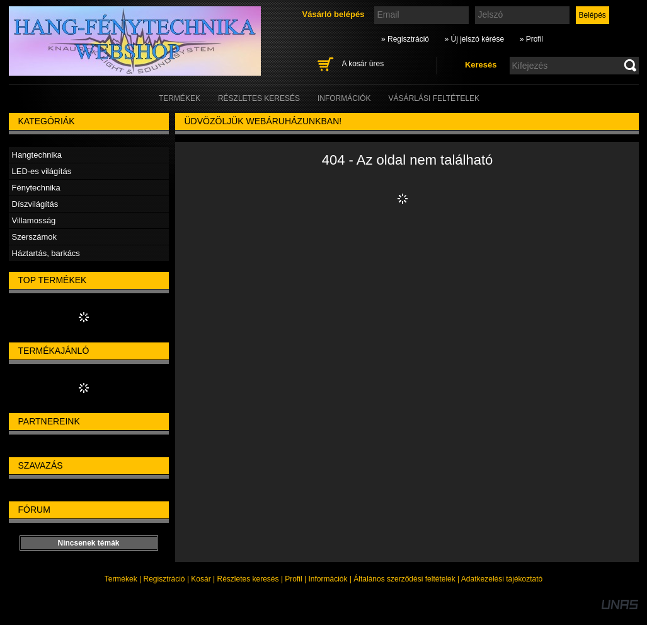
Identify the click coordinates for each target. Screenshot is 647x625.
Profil (293, 579)
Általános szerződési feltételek (404, 579)
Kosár (200, 579)
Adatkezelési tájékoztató (501, 579)
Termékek (121, 579)
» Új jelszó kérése (474, 39)
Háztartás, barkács (46, 253)
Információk (327, 579)
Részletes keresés (248, 579)
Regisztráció (164, 579)
